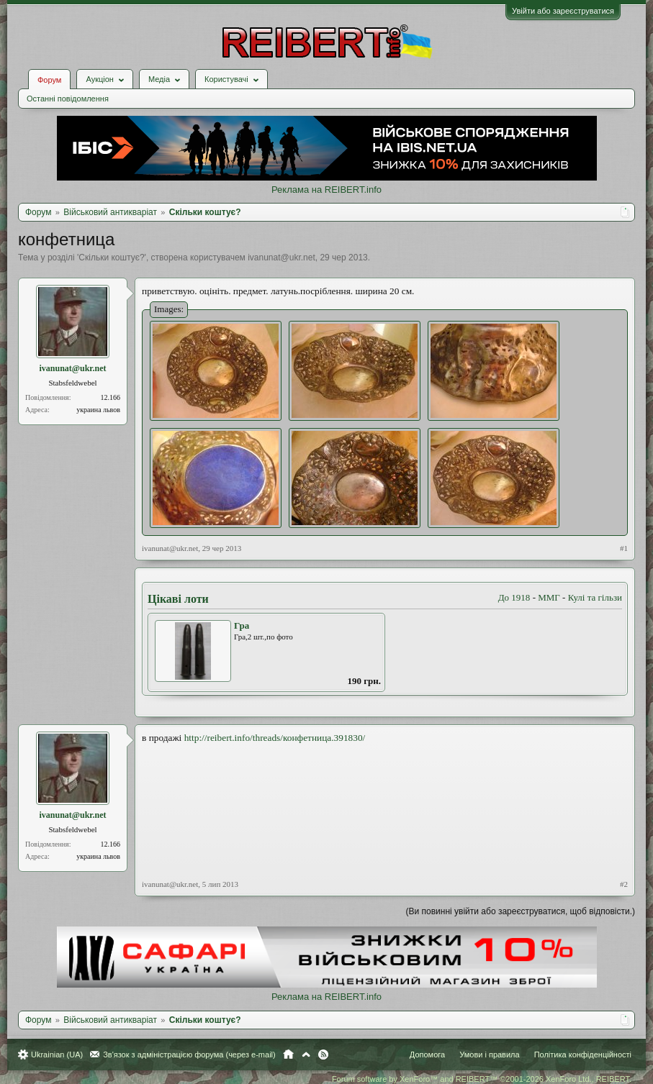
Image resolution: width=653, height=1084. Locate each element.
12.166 (111, 397)
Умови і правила (489, 1054)
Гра (241, 625)
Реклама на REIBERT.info (326, 189)
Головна (288, 1054)
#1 (624, 548)
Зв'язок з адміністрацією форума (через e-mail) (189, 1054)
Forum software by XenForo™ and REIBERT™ (481, 1079)
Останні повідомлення (68, 98)
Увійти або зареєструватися (563, 10)
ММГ (549, 597)
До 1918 (514, 597)
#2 (624, 884)
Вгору (306, 1054)
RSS (323, 1054)
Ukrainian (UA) (57, 1054)
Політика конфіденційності (582, 1054)
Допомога (427, 1054)
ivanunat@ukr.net (281, 257)
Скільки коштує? (111, 257)
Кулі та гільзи (595, 597)
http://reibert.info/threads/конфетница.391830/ (275, 737)
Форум (49, 80)
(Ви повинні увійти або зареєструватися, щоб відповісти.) (520, 911)
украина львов (98, 410)
